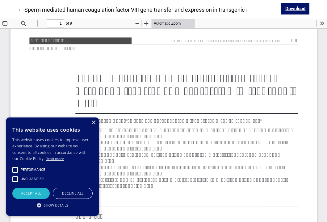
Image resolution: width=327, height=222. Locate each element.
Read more (55, 158)
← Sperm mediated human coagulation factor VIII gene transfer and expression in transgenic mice (138, 9)
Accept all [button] (31, 193)
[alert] (52, 166)
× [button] (93, 123)
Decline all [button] (73, 193)
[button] (52, 205)
